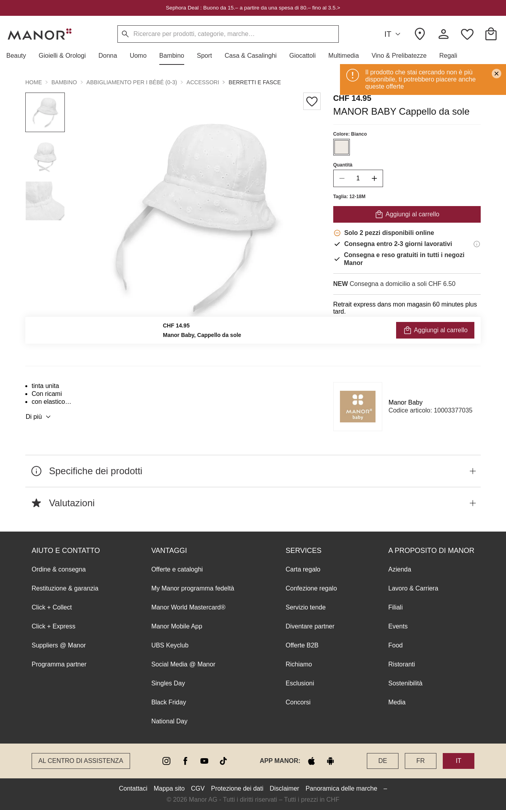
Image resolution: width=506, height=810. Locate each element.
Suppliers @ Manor (59, 645)
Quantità (343, 165)
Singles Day (168, 683)
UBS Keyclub (170, 645)
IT (393, 34)
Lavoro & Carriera (413, 588)
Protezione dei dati (237, 788)
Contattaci (133, 788)
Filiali (395, 607)
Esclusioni (299, 683)
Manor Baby (406, 402)
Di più (39, 417)
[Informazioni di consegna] (477, 244)
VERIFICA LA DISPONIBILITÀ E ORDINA (407, 329)
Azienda (399, 569)
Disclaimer (284, 788)
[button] (19, 55)
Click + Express (54, 626)
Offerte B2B (301, 645)
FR (420, 760)
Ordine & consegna (59, 569)
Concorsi (297, 702)
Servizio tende (305, 607)
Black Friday (168, 702)
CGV (198, 788)
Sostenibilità (405, 683)
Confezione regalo (311, 588)
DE (382, 760)
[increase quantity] (374, 178)
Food (395, 645)
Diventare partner (309, 626)
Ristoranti (401, 664)
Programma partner (59, 664)
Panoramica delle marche (341, 788)
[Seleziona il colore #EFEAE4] (341, 147)
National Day (169, 721)
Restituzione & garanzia (65, 588)
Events (398, 626)
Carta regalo (302, 569)
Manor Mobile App (176, 626)
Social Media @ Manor (183, 664)
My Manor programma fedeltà (192, 588)
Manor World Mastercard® (188, 607)
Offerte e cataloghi (177, 569)
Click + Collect (52, 607)
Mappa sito (169, 788)
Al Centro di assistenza (80, 760)
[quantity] (358, 178)
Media (397, 702)
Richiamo (298, 664)
